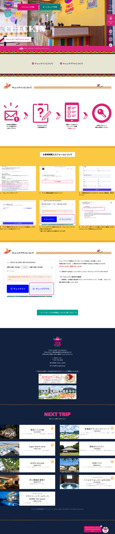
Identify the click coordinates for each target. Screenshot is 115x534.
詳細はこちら (72, 128)
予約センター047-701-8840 (58, 359)
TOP (25, 48)
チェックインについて (44, 63)
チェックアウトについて (73, 63)
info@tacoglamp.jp (58, 366)
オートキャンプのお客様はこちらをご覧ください (57, 312)
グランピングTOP (111, 22)
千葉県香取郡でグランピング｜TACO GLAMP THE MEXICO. (53, 509)
